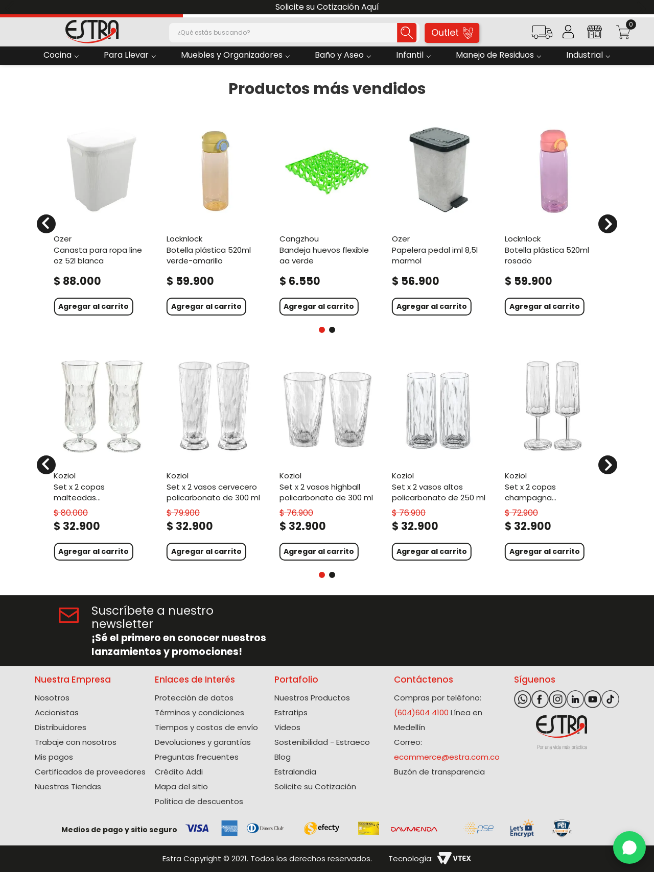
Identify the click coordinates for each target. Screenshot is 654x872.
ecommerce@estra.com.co (447, 757)
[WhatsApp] (629, 847)
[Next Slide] (642, 7)
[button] (542, 35)
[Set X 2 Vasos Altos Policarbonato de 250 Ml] (440, 459)
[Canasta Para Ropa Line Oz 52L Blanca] (101, 218)
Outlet (452, 32)
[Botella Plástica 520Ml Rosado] (552, 218)
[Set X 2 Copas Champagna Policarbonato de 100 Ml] (552, 459)
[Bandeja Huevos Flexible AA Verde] (327, 218)
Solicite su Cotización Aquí (327, 7)
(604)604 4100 (421, 712)
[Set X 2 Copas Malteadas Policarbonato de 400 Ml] (101, 459)
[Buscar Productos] (397, 32)
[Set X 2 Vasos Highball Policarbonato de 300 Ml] (327, 459)
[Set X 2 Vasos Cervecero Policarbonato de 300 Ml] (214, 459)
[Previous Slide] (11, 7)
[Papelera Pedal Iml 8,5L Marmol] (440, 218)
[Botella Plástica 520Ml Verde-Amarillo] (214, 218)
